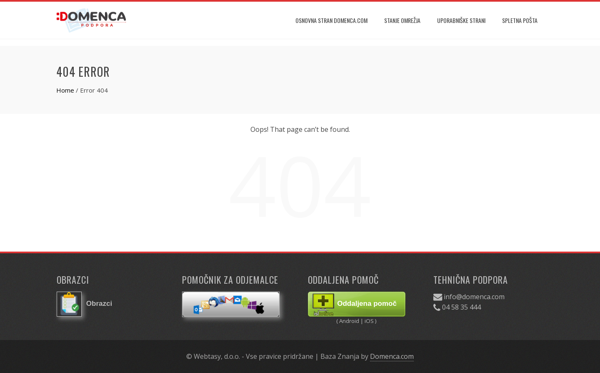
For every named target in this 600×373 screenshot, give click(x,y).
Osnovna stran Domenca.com (331, 20)
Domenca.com (392, 356)
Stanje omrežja (402, 20)
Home (65, 90)
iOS (369, 321)
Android (349, 321)
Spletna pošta (520, 20)
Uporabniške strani (461, 20)
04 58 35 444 (461, 307)
